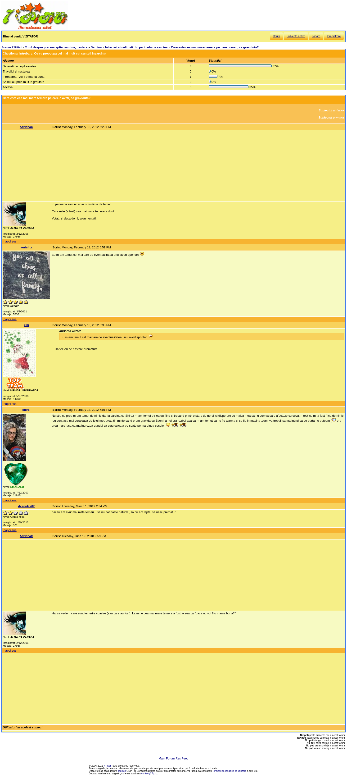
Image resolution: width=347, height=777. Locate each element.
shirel (26, 409)
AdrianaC (26, 127)
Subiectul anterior (331, 110)
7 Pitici (107, 765)
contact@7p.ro (149, 773)
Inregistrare (334, 36)
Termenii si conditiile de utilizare (229, 771)
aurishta (26, 247)
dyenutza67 (26, 506)
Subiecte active (296, 36)
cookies (122, 771)
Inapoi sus (9, 241)
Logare (316, 36)
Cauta (276, 36)
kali (26, 325)
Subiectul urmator (331, 117)
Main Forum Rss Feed (173, 758)
